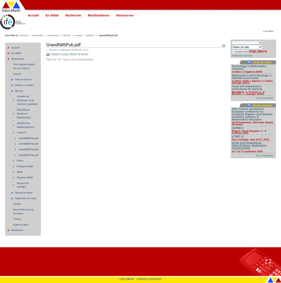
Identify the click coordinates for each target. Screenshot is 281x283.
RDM (19, 172)
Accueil (33, 15)
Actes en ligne (20, 224)
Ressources (125, 15)
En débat (52, 15)
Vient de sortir (262, 62)
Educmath (37, 35)
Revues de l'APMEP (23, 185)
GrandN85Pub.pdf (28, 138)
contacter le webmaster (149, 278)
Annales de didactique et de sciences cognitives (27, 100)
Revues (78, 35)
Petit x (20, 160)
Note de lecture (23, 79)
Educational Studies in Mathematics (24, 113)
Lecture (67, 35)
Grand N (91, 35)
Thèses (17, 219)
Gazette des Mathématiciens (25, 125)
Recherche (73, 15)
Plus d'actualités (265, 98)
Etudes (17, 203)
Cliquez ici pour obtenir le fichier (67, 54)
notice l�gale (126, 278)
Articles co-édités (24, 85)
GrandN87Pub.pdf (28, 149)
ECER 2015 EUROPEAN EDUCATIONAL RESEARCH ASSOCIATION (253, 147)
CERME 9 (253, 130)
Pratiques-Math (25, 166)
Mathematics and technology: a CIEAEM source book (253, 79)
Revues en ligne (23, 192)
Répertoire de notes (25, 198)
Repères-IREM (25, 177)
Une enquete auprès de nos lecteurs (24, 66)
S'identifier (268, 31)
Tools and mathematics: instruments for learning (253, 90)
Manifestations (99, 15)
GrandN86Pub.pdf (28, 143)
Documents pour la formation (23, 211)
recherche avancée (242, 55)
